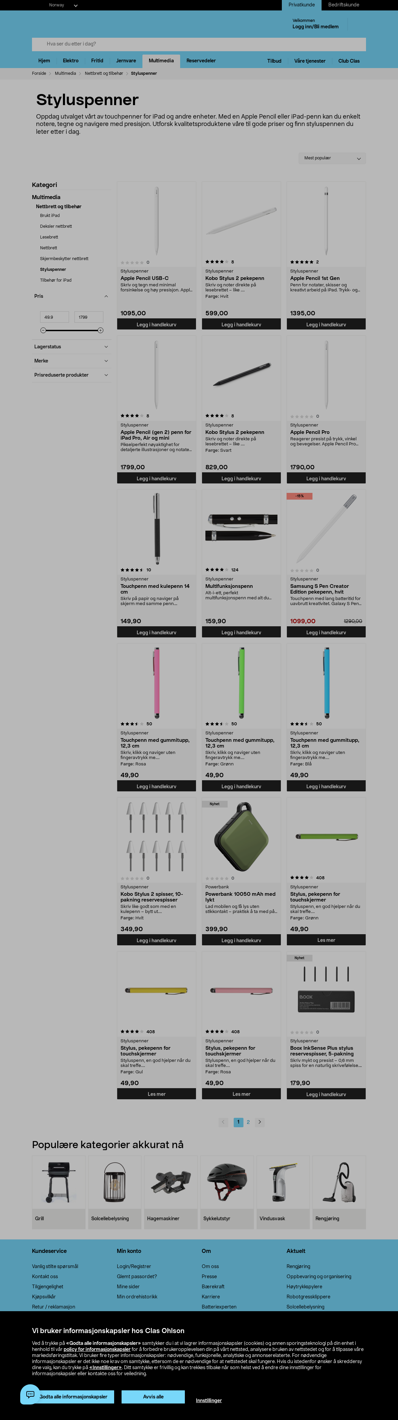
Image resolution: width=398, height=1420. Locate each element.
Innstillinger (209, 1400)
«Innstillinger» (105, 1367)
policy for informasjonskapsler (97, 1349)
